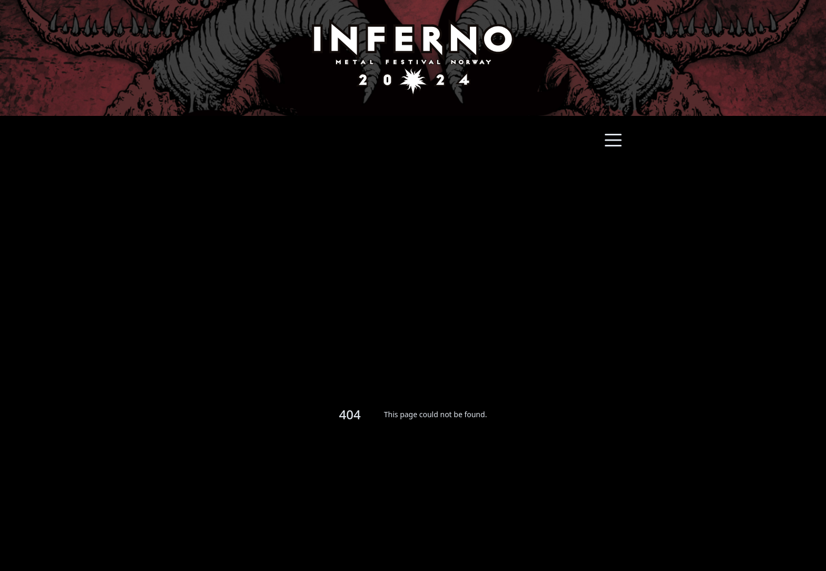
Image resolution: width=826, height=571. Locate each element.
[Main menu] (613, 140)
